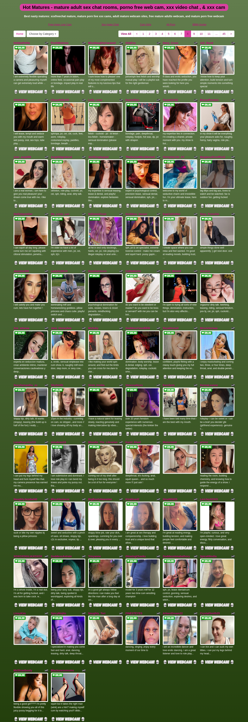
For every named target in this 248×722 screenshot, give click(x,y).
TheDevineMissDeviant (140, 149)
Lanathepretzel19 (25, 414)
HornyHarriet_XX (173, 149)
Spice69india (208, 520)
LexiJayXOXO (209, 467)
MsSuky (93, 308)
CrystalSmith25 (210, 573)
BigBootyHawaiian (100, 467)
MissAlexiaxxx (60, 467)
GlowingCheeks (136, 520)
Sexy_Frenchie (209, 202)
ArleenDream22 (173, 573)
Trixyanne (94, 520)
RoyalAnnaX (171, 308)
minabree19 (58, 414)
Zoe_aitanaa (21, 308)
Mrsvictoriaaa (209, 308)
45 (224, 33)
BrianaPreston (209, 95)
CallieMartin (133, 255)
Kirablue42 (133, 467)
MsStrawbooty (23, 626)
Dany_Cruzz (170, 42)
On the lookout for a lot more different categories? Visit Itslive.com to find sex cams (124, 699)
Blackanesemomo (62, 626)
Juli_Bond (206, 42)
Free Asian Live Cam (60, 24)
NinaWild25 (170, 467)
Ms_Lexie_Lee (60, 202)
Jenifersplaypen (98, 149)
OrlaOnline (21, 95)
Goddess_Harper (136, 202)
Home (19, 33)
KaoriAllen (132, 95)
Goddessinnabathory (176, 520)
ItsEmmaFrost (97, 202)
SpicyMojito (58, 573)
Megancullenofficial (212, 149)
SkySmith (57, 361)
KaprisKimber (172, 202)
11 (209, 33)
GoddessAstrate (61, 520)
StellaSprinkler (23, 202)
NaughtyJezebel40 (25, 467)
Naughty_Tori (96, 573)
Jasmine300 (21, 255)
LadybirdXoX (59, 255)
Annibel (205, 255)
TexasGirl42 (170, 95)
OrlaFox (131, 42)
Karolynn (169, 361)
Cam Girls (145, 24)
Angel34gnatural (61, 149)
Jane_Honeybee (61, 308)
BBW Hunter (200, 24)
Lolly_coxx (95, 95)
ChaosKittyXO (60, 95)
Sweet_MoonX (172, 255)
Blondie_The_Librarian (103, 414)
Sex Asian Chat (110, 24)
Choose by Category (42, 33)
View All (126, 33)
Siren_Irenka (96, 361)
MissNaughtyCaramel (102, 42)
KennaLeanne (209, 361)
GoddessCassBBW (138, 308)
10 (201, 33)
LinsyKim (20, 573)
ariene (204, 414)
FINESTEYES (134, 573)
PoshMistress (60, 42)
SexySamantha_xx (25, 361)
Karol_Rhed (133, 414)
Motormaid (170, 414)
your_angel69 (22, 149)
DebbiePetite (22, 42)
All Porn (170, 24)
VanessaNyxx (134, 361)
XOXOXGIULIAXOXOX (28, 520)
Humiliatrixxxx (97, 255)
